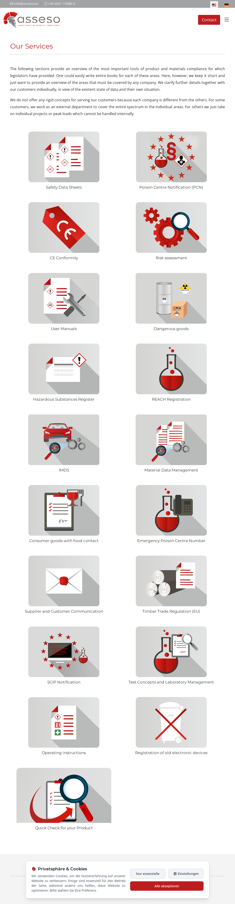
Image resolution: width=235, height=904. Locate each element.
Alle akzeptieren (166, 886)
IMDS (64, 470)
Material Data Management (171, 470)
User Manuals (64, 328)
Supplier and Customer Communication (64, 611)
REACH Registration (171, 399)
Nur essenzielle (147, 873)
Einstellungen (186, 873)
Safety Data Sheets (64, 187)
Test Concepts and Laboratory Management (171, 682)
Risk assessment (171, 258)
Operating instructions (64, 752)
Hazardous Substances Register (64, 399)
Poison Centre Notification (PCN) (171, 187)
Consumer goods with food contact (63, 540)
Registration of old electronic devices (171, 752)
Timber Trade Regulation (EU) (171, 611)
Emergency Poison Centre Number (171, 540)
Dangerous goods (171, 328)
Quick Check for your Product (64, 828)
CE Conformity (64, 258)
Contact (209, 19)
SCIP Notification (63, 682)
